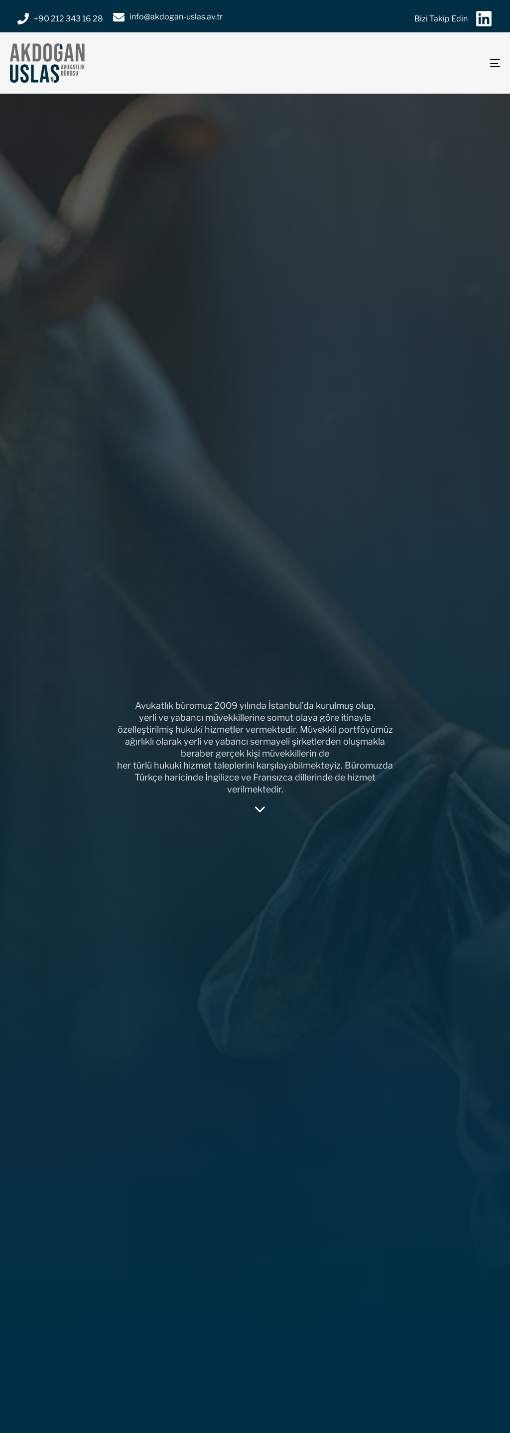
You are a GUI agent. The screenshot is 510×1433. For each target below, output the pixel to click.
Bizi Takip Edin (441, 18)
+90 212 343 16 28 (68, 18)
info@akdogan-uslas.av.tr (176, 16)
